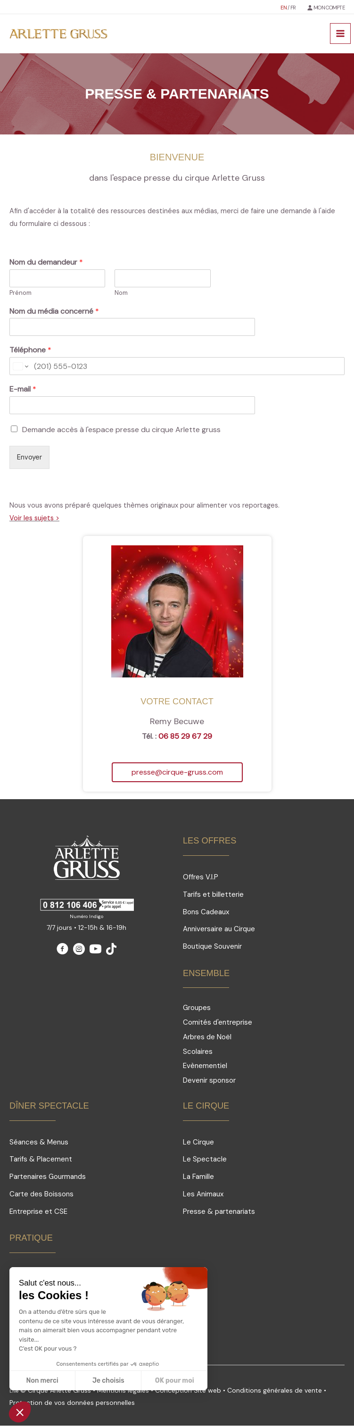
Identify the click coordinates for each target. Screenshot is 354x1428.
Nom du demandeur (46, 264)
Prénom (20, 295)
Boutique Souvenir (212, 948)
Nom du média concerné (54, 313)
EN (284, 7)
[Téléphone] (177, 368)
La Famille (198, 1179)
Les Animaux (203, 1196)
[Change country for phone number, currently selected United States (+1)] (20, 368)
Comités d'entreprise (217, 1024)
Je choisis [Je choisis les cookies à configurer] (108, 1381)
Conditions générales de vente (274, 1392)
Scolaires (198, 1054)
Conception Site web (189, 1392)
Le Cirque (198, 1144)
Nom (121, 295)
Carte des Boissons (41, 1196)
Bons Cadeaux (206, 914)
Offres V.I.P (200, 879)
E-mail (22, 391)
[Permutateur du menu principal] (340, 35)
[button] (177, 774)
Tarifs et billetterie (213, 897)
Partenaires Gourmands (47, 1179)
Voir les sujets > (34, 520)
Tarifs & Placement (40, 1161)
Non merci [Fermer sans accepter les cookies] (42, 1381)
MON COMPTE (329, 7)
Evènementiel (205, 1068)
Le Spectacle (205, 1161)
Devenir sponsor (209, 1082)
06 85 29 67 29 (185, 738)
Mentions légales (123, 1392)
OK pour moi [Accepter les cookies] (174, 1381)
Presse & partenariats (219, 1213)
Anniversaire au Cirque (219, 931)
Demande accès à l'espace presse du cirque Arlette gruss (121, 432)
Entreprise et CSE (38, 1213)
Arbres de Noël (207, 1039)
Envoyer (29, 459)
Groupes (197, 1010)
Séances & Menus (38, 1144)
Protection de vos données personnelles (72, 1405)
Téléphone (30, 352)
